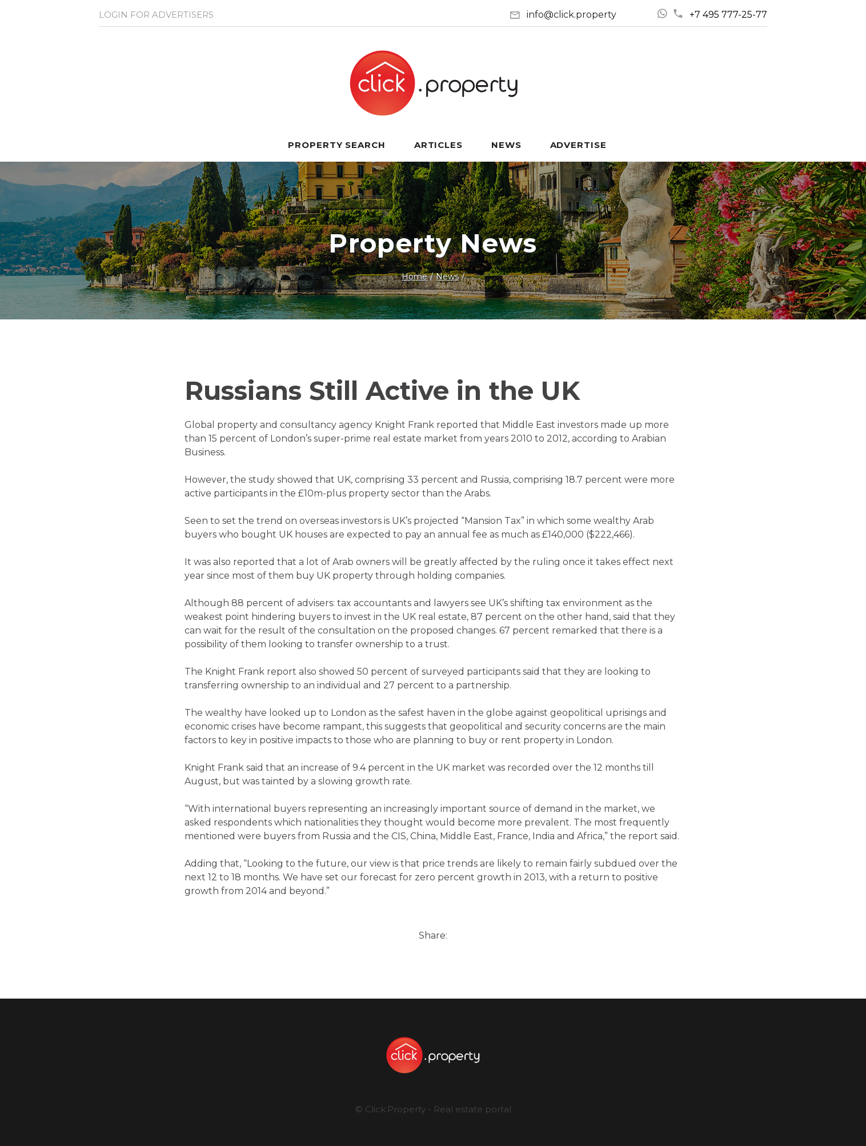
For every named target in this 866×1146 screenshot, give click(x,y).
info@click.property (571, 14)
